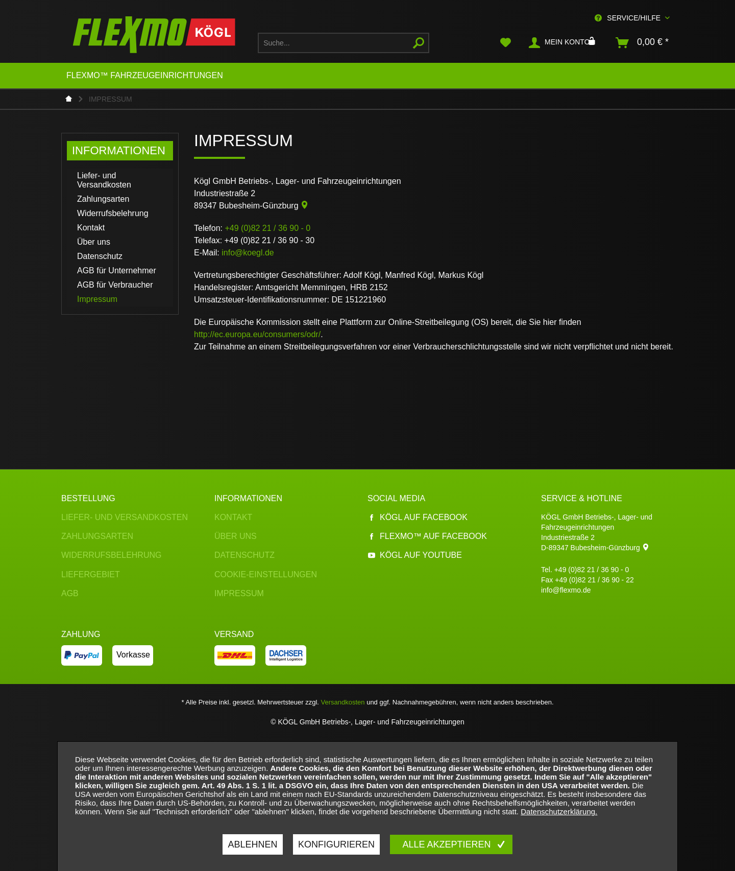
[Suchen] (418, 43)
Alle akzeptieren (447, 844)
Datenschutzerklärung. (559, 811)
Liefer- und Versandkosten (104, 180)
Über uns (93, 242)
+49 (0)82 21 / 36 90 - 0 (591, 570)
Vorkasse (133, 654)
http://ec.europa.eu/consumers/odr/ (257, 334)
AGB (70, 593)
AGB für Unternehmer (116, 270)
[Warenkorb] (642, 43)
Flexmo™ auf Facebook (427, 536)
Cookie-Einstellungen (265, 574)
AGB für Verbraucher (115, 284)
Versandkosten (343, 702)
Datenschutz (99, 256)
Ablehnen (252, 844)
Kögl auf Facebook (418, 517)
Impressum (97, 299)
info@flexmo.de (566, 590)
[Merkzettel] (505, 43)
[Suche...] (343, 43)
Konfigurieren (336, 844)
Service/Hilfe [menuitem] (629, 18)
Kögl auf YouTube (415, 555)
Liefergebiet (90, 574)
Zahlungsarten (103, 199)
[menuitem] (343, 43)
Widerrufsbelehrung (113, 213)
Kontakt (91, 227)
